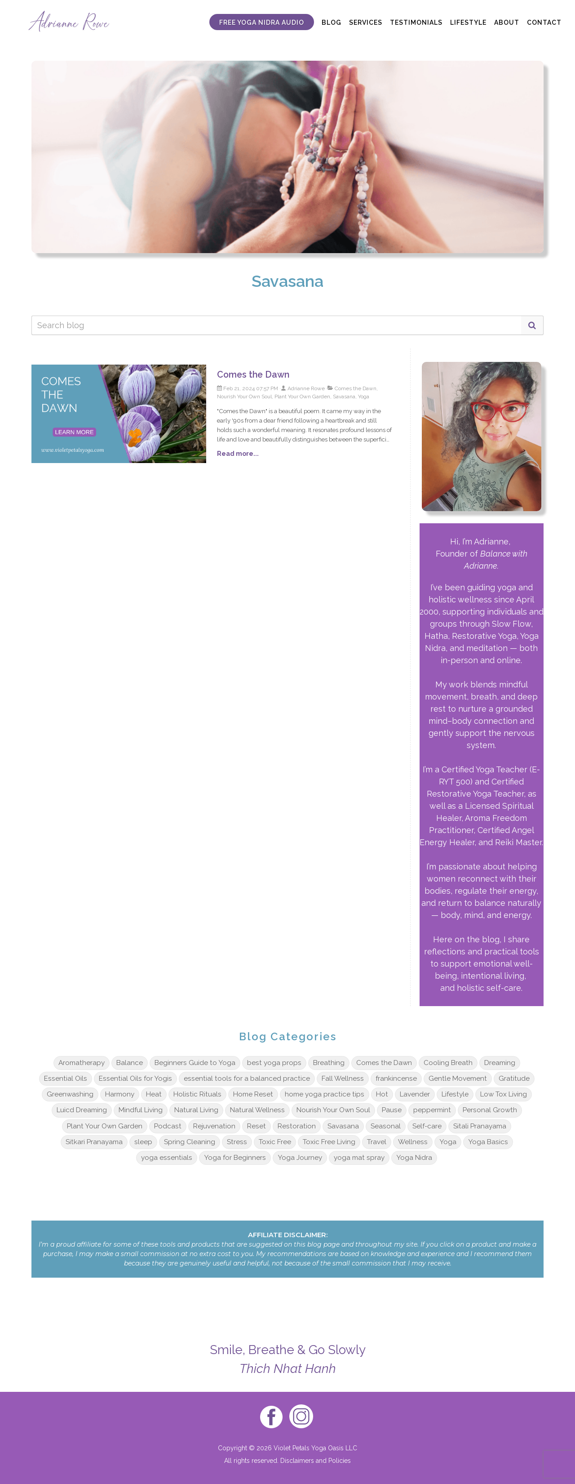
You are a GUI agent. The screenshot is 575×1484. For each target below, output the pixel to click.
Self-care (427, 1126)
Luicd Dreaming (82, 1110)
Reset (256, 1126)
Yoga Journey (300, 1158)
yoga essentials (166, 1158)
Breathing (329, 1063)
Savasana (343, 1126)
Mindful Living (141, 1110)
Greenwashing (70, 1094)
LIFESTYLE (468, 22)
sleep (143, 1142)
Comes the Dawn (253, 375)
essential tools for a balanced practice (247, 1078)
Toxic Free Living (329, 1142)
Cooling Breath (448, 1063)
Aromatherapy (81, 1063)
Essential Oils (65, 1078)
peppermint (432, 1110)
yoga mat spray (359, 1158)
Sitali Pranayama (479, 1126)
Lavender (415, 1094)
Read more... (238, 453)
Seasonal (386, 1126)
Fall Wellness (343, 1078)
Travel (376, 1142)
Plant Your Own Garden (104, 1126)
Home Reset (253, 1094)
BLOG (331, 22)
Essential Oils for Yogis (135, 1078)
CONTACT (544, 22)
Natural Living (196, 1110)
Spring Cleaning (189, 1142)
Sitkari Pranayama (94, 1142)
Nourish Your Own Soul (333, 1110)
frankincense (396, 1078)
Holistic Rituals (197, 1094)
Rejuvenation (214, 1126)
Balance (129, 1063)
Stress (237, 1142)
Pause (392, 1110)
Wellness (413, 1142)
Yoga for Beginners (235, 1158)
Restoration (297, 1126)
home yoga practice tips (324, 1094)
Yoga (447, 1142)
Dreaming (499, 1063)
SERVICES (365, 22)
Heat (154, 1094)
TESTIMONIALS (416, 22)
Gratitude (514, 1078)
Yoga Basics (488, 1142)
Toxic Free (275, 1142)
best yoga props (274, 1063)
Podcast (167, 1126)
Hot (382, 1094)
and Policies (332, 1460)
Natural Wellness (257, 1110)
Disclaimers (297, 1460)
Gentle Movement (458, 1078)
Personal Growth (490, 1110)
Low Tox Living (503, 1094)
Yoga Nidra (414, 1158)
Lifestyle (455, 1094)
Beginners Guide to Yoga (195, 1063)
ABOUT (506, 22)
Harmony (119, 1094)
